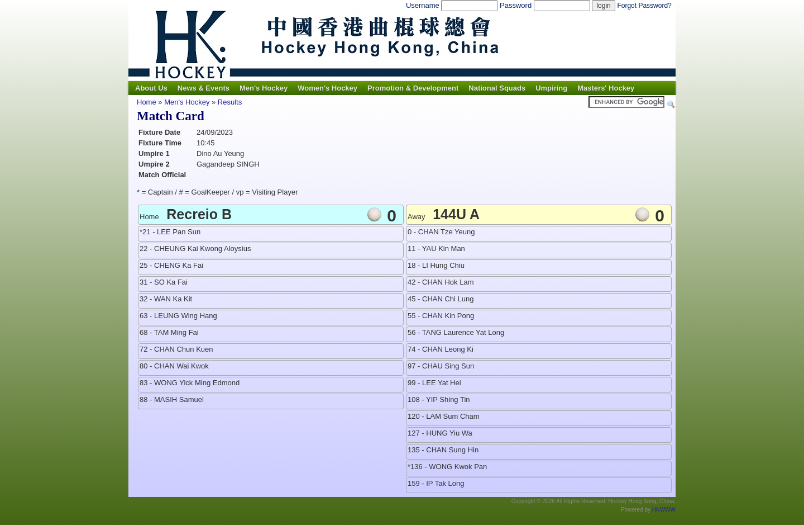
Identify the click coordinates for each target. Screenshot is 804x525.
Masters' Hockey (605, 88)
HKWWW (664, 510)
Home (146, 102)
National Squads (496, 88)
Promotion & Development (412, 88)
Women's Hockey (327, 88)
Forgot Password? (644, 6)
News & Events (203, 88)
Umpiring (551, 88)
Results (230, 102)
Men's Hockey (264, 88)
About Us (151, 88)
